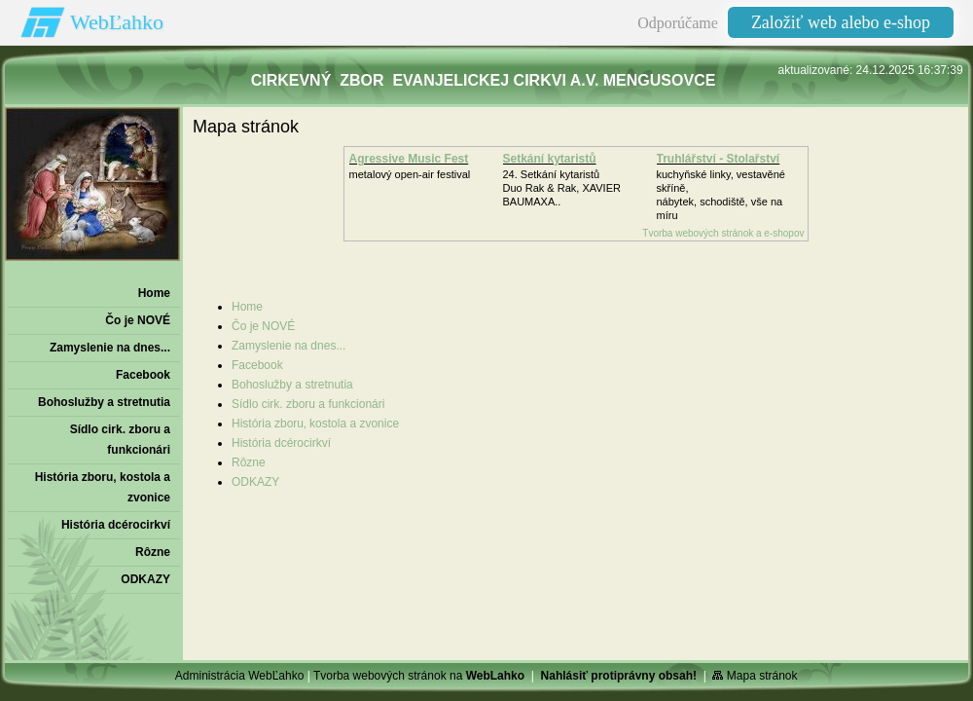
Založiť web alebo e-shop (840, 22)
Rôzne (249, 462)
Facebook (257, 365)
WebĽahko (116, 22)
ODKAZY (255, 482)
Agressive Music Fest (409, 159)
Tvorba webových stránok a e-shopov (723, 233)
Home (247, 307)
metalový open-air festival (410, 174)
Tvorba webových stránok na (418, 676)
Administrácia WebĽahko (240, 676)
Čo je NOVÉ (263, 326)
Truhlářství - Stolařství (718, 159)
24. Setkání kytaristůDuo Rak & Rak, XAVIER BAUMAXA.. (562, 187)
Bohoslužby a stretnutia (292, 384)
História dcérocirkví (281, 443)
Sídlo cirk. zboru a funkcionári (308, 404)
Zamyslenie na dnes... (288, 345)
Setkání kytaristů (549, 159)
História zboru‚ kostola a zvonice (315, 423)
